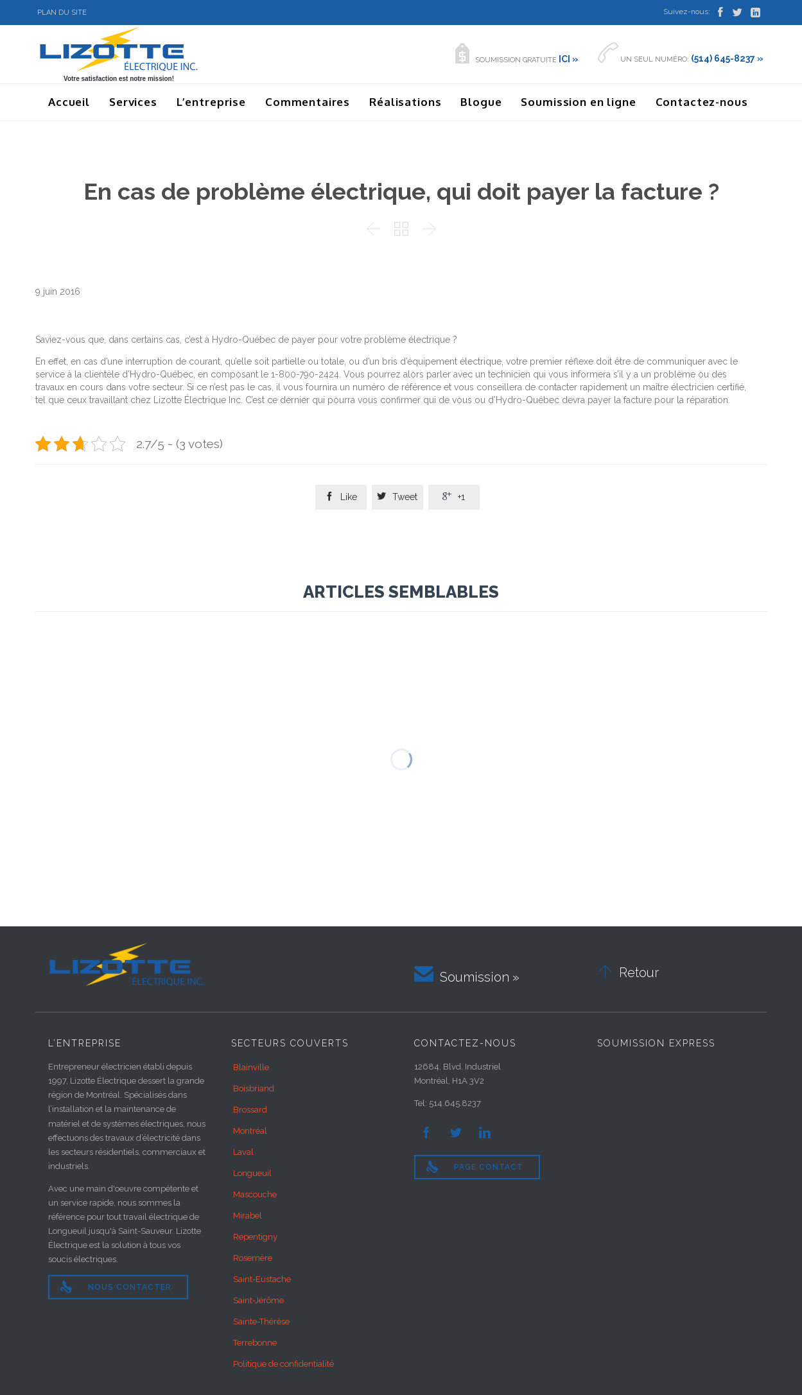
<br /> (675, 1108)
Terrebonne (255, 1342)
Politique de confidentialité (283, 1364)
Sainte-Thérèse (261, 1321)
